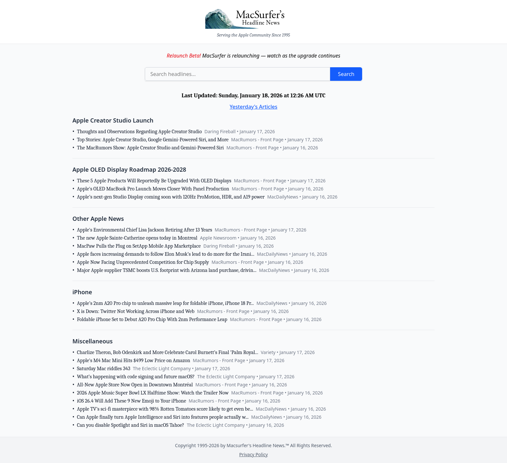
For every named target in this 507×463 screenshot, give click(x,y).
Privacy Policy (253, 454)
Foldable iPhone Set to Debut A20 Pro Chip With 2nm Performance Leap (152, 319)
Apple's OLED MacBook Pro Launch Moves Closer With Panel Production (153, 189)
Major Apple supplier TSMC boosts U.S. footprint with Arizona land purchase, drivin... (166, 270)
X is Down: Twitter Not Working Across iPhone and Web (135, 311)
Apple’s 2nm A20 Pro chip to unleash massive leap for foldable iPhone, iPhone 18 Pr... (165, 303)
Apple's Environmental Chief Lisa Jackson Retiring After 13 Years (144, 230)
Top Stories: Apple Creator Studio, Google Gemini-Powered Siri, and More (153, 140)
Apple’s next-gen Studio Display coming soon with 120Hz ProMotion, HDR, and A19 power (170, 197)
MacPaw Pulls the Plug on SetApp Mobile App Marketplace (139, 246)
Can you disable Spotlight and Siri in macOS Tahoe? (130, 425)
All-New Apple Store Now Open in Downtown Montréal (135, 385)
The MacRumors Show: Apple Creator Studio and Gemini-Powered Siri (150, 148)
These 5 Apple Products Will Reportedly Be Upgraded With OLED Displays (154, 181)
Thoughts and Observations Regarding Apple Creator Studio (139, 132)
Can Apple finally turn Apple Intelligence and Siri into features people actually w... (163, 417)
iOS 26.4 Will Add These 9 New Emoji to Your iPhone (131, 401)
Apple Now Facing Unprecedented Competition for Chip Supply (143, 262)
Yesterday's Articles (253, 106)
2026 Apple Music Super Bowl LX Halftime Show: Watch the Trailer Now (153, 393)
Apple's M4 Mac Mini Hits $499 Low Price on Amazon (133, 360)
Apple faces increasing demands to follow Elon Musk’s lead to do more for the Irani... (165, 254)
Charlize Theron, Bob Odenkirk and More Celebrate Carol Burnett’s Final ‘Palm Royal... (167, 352)
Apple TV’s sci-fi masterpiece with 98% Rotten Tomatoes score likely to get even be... (165, 409)
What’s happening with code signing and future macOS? (136, 377)
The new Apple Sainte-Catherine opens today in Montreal (137, 238)
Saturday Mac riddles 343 (103, 368)
